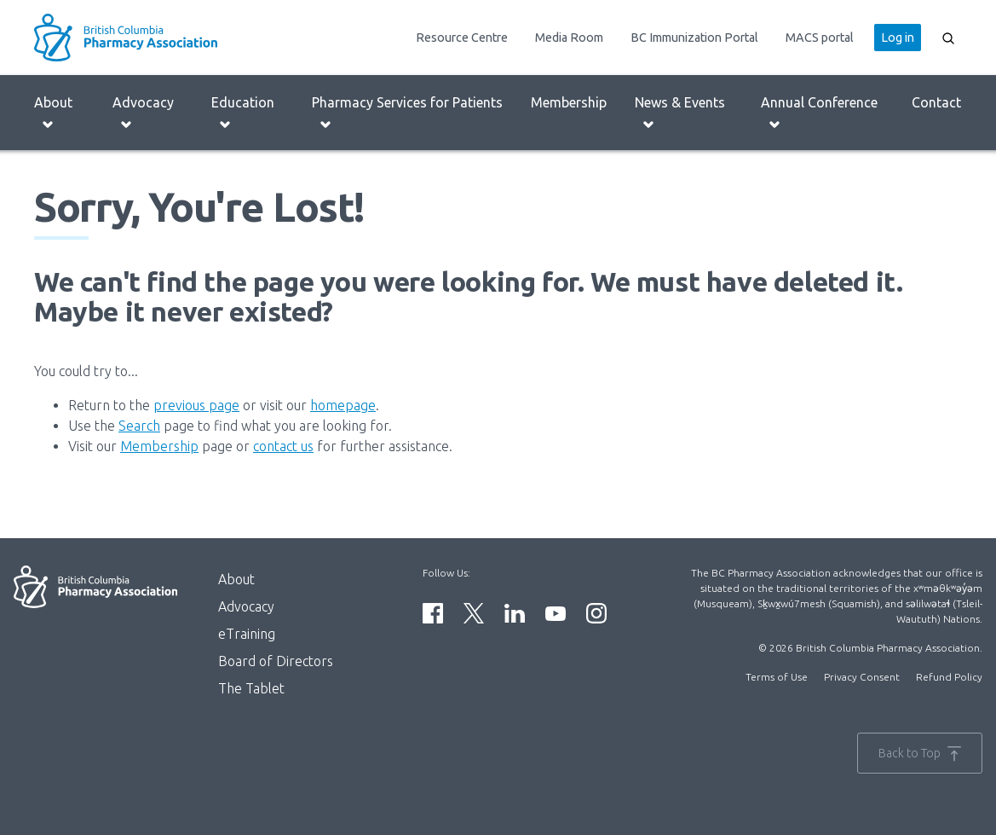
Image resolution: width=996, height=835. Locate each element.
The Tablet (251, 688)
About (53, 113)
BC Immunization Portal (694, 37)
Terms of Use (777, 676)
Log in (897, 37)
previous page (196, 405)
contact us (283, 446)
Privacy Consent (862, 676)
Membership (569, 102)
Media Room (569, 37)
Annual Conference (819, 113)
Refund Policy (949, 676)
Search (139, 425)
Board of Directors (275, 661)
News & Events (680, 113)
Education (242, 113)
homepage (343, 405)
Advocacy (143, 113)
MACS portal (820, 37)
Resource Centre (462, 37)
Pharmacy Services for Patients (407, 113)
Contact (936, 102)
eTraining (246, 633)
